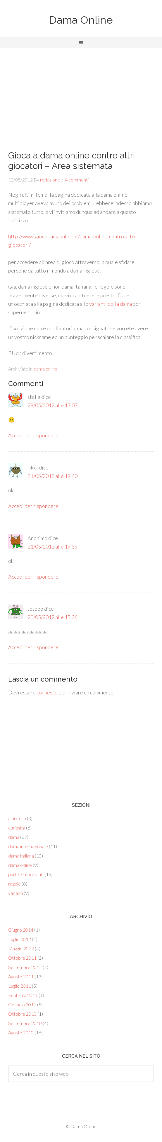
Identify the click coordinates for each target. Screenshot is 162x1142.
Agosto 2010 (21, 1032)
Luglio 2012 (19, 939)
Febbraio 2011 (23, 995)
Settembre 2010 (25, 1023)
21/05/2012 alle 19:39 (52, 546)
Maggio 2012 (21, 948)
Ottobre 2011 (22, 958)
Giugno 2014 (20, 930)
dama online (45, 368)
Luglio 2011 (19, 986)
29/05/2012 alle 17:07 (52, 405)
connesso (47, 692)
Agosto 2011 (21, 976)
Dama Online (81, 20)
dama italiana (21, 855)
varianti (15, 893)
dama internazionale (28, 846)
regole (14, 883)
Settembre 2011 (25, 967)
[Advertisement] (81, 92)
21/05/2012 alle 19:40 (52, 476)
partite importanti (26, 874)
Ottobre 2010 (22, 1014)
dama (13, 837)
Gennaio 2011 (22, 1004)
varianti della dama (110, 304)
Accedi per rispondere (33, 435)
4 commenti (77, 179)
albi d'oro (17, 818)
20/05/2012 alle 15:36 (52, 617)
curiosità (16, 827)
